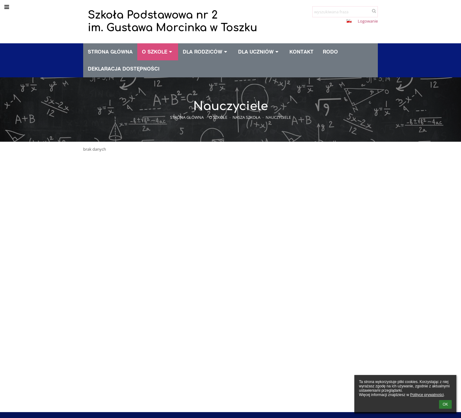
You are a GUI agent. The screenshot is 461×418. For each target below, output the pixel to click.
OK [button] (445, 404)
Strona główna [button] (110, 52)
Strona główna (187, 117)
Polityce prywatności (427, 395)
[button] (349, 21)
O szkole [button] (158, 52)
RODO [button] (330, 52)
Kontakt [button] (301, 52)
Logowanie (368, 21)
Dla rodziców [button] (206, 52)
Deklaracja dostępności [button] (124, 69)
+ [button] (318, 21)
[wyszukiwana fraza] (345, 11)
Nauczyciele (278, 117)
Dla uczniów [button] (259, 52)
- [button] (328, 21)
